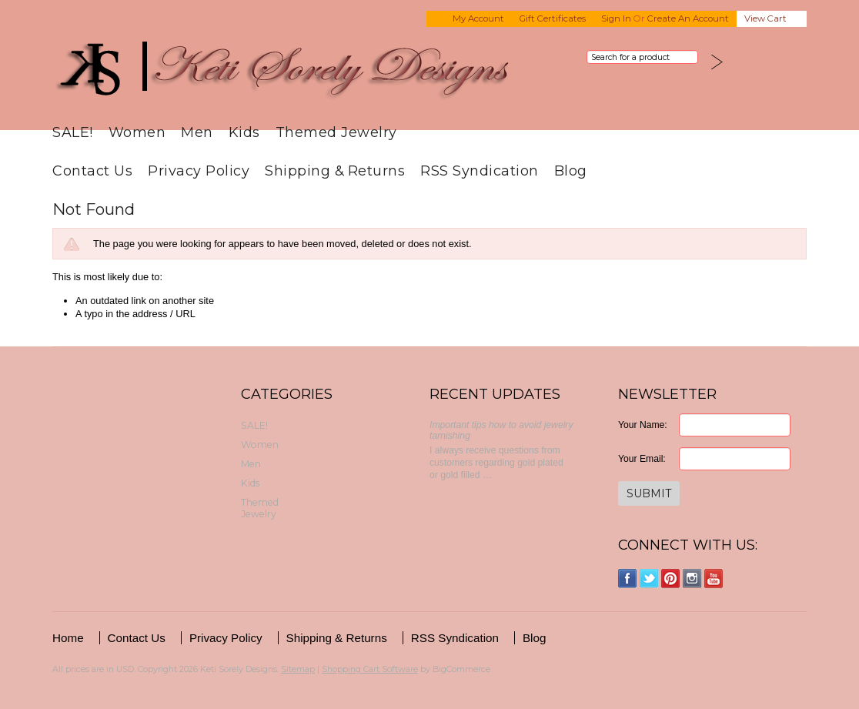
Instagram (692, 578)
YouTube (714, 578)
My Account (478, 18)
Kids (244, 132)
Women (137, 132)
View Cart (765, 18)
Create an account (688, 18)
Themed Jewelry (336, 132)
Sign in (616, 18)
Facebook (627, 578)
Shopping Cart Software (370, 669)
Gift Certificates (553, 18)
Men (197, 132)
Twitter (649, 578)
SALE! (72, 132)
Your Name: (642, 425)
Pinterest (670, 578)
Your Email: (642, 458)
